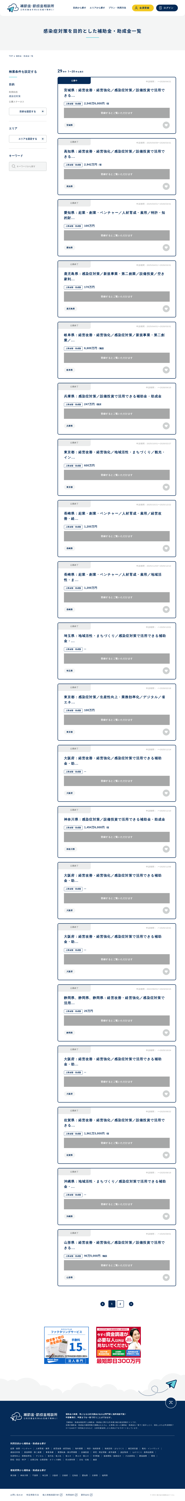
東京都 (13, 1475)
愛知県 (85, 1475)
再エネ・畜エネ (82, 1456)
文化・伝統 (84, 1460)
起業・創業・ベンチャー (21, 1448)
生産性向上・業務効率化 (21, 1456)
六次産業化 (130, 1456)
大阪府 (55, 1475)
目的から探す (79, 8)
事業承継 (50, 1452)
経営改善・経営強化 (62, 1448)
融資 (95, 1460)
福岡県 (105, 1475)
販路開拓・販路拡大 (112, 1456)
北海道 (75, 1475)
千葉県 (35, 1475)
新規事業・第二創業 (33, 1452)
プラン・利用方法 (117, 8)
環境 (153, 1456)
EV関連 (96, 1456)
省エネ (68, 1456)
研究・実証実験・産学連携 (104, 1452)
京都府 (65, 1475)
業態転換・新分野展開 (67, 1452)
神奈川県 (24, 1475)
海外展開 (79, 1448)
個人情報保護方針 (51, 1495)
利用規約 (70, 1495)
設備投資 (85, 1452)
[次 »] (131, 1304)
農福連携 (143, 1456)
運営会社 (85, 1495)
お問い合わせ (16, 1495)
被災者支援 (133, 1448)
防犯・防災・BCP (18, 1460)
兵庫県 (95, 1475)
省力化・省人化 (54, 1456)
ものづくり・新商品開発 (143, 1452)
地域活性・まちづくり (114, 1448)
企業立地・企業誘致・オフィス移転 (45, 1460)
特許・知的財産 (94, 1448)
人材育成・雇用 (42, 1448)
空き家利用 (70, 1460)
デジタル (40, 1456)
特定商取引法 (32, 1495)
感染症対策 (15, 1452)
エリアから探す (97, 8)
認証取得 (124, 1452)
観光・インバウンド (150, 1448)
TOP (11, 56)
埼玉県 (45, 1475)
